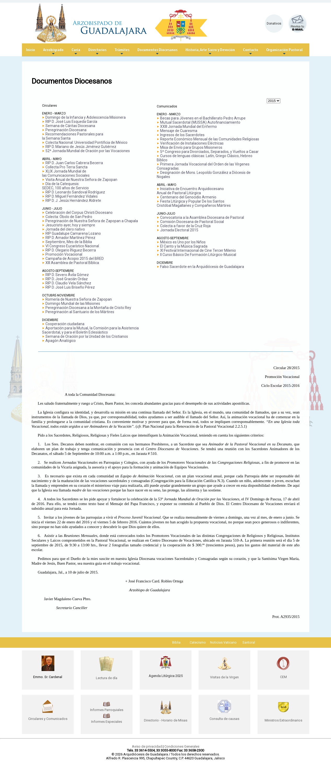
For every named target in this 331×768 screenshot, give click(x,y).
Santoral (248, 642)
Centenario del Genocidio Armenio (188, 197)
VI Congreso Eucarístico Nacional (72, 246)
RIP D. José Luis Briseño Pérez (70, 287)
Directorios (97, 51)
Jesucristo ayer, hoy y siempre (70, 225)
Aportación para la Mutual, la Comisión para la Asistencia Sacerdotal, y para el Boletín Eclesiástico (90, 330)
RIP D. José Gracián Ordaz (66, 279)
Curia (76, 51)
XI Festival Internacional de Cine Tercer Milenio (198, 250)
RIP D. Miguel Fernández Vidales (71, 196)
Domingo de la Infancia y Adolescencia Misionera (85, 117)
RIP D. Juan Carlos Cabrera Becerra (74, 163)
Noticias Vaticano (223, 642)
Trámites (121, 51)
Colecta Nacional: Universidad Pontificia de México (86, 142)
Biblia (176, 642)
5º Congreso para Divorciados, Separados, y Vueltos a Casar (209, 152)
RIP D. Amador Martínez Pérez (70, 238)
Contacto (250, 51)
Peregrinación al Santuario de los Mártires (79, 312)
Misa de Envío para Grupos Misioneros (191, 147)
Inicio (30, 49)
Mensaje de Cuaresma (178, 131)
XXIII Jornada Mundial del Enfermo (188, 126)
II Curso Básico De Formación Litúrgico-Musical (198, 255)
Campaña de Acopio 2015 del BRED (74, 258)
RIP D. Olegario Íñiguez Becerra (70, 250)
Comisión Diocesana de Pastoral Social (192, 222)
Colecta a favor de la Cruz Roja (185, 226)
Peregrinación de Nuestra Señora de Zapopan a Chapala (91, 221)
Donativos (274, 23)
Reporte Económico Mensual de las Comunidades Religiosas (209, 139)
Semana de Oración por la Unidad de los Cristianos (86, 336)
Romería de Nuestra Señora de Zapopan (78, 299)
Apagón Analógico (60, 341)
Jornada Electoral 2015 (179, 230)
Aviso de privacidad (147, 746)
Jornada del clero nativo (65, 229)
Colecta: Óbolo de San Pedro (68, 217)
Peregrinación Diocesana (65, 130)
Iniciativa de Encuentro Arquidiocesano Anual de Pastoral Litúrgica (190, 191)
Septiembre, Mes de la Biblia (68, 242)
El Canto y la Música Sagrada (183, 246)
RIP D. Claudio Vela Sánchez (68, 283)
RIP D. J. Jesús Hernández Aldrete (73, 200)
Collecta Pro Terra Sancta (66, 167)
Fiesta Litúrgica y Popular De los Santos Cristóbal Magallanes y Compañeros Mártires (194, 203)
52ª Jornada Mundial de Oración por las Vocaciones (87, 151)
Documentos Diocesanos (157, 51)
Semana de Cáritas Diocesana (70, 126)
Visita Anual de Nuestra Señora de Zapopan (81, 179)
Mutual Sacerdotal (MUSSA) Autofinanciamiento (200, 122)
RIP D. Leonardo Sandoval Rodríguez (75, 192)
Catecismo (198, 642)
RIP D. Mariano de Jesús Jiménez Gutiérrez (80, 147)
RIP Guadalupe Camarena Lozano (73, 233)
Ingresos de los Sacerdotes (182, 135)
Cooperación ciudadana (64, 324)
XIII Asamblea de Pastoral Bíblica (72, 263)
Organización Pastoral (284, 51)
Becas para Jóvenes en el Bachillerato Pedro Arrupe (203, 118)
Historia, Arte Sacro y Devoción (210, 51)
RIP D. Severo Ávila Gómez (67, 275)
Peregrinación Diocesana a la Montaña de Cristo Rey (88, 308)
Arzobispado (53, 51)
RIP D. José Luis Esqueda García (71, 121)
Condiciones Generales (181, 746)
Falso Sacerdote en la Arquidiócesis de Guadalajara (202, 267)
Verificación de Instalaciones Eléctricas (192, 143)
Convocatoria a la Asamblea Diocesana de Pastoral (202, 217)
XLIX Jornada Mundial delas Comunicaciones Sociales (66, 173)
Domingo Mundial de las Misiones (72, 303)
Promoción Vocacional (63, 254)
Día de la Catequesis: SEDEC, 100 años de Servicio (65, 186)
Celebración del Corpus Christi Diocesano (79, 212)
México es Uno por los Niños (183, 242)
